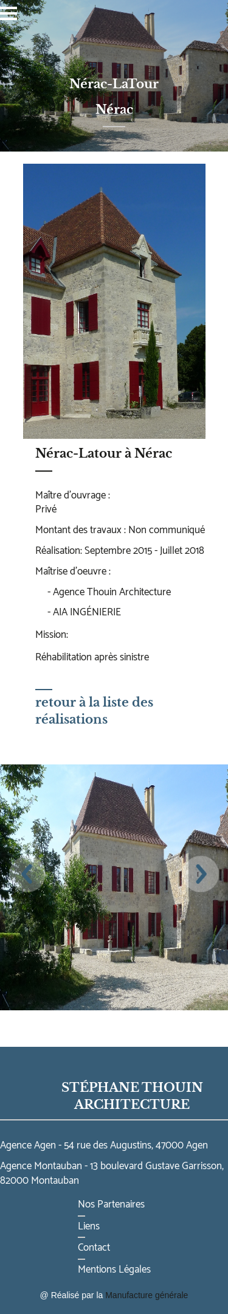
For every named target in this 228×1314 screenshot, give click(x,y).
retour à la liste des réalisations (94, 708)
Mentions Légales (114, 1269)
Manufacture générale (146, 1295)
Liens (89, 1226)
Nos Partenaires (111, 1204)
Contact (94, 1247)
